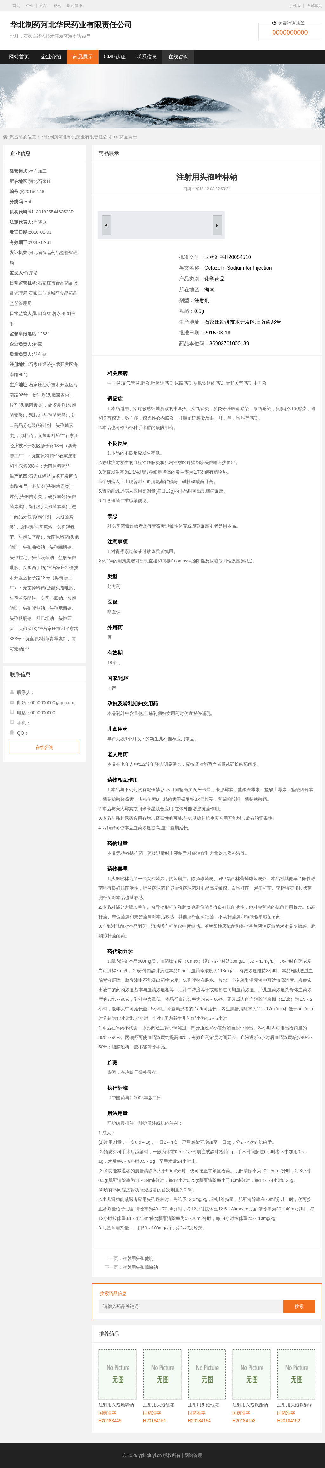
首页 (16, 5)
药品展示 (83, 56)
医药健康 (74, 5)
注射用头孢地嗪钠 (116, 1404)
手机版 (295, 5)
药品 (43, 5)
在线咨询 (178, 56)
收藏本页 (314, 5)
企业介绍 (51, 56)
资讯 (57, 5)
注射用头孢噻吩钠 (140, 1267)
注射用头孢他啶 (138, 1258)
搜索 (299, 1306)
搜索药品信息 (113, 1293)
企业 (30, 5)
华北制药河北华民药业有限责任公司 (76, 136)
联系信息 (146, 56)
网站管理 (193, 1455)
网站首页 (19, 56)
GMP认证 (114, 56)
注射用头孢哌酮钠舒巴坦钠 (250, 1405)
